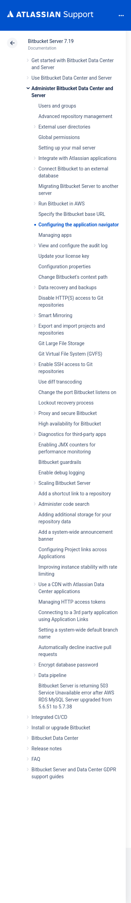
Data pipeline (52, 675)
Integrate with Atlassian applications (77, 158)
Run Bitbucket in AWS (61, 203)
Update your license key (63, 256)
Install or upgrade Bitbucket (60, 727)
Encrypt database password (68, 665)
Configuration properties (64, 266)
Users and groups (57, 106)
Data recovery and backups (67, 287)
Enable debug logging (61, 472)
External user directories (64, 127)
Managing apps (55, 235)
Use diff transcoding (60, 382)
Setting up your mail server (67, 148)
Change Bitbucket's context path (73, 277)
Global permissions (59, 137)
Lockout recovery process (66, 403)
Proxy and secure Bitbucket (67, 413)
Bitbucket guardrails (59, 462)
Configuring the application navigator (78, 224)
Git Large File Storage (61, 343)
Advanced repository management (75, 116)
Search (109, 15)
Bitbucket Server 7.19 (51, 41)
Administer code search (63, 504)
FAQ (35, 759)
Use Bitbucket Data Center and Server (71, 78)
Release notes (46, 748)
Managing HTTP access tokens (71, 602)
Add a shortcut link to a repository (74, 493)
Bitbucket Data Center (54, 738)
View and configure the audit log (73, 245)
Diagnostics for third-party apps (72, 434)
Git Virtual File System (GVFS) (70, 354)
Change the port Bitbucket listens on (77, 392)
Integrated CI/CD (49, 717)
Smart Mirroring (55, 315)
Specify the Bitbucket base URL (71, 214)
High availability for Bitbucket (69, 424)
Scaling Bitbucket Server (64, 483)
